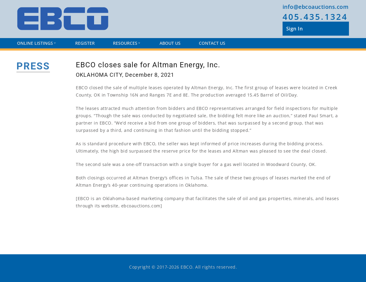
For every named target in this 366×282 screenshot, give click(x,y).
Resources (126, 43)
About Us (170, 43)
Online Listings (36, 43)
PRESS (33, 66)
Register (85, 43)
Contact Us (212, 43)
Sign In (294, 28)
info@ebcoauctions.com (316, 6)
